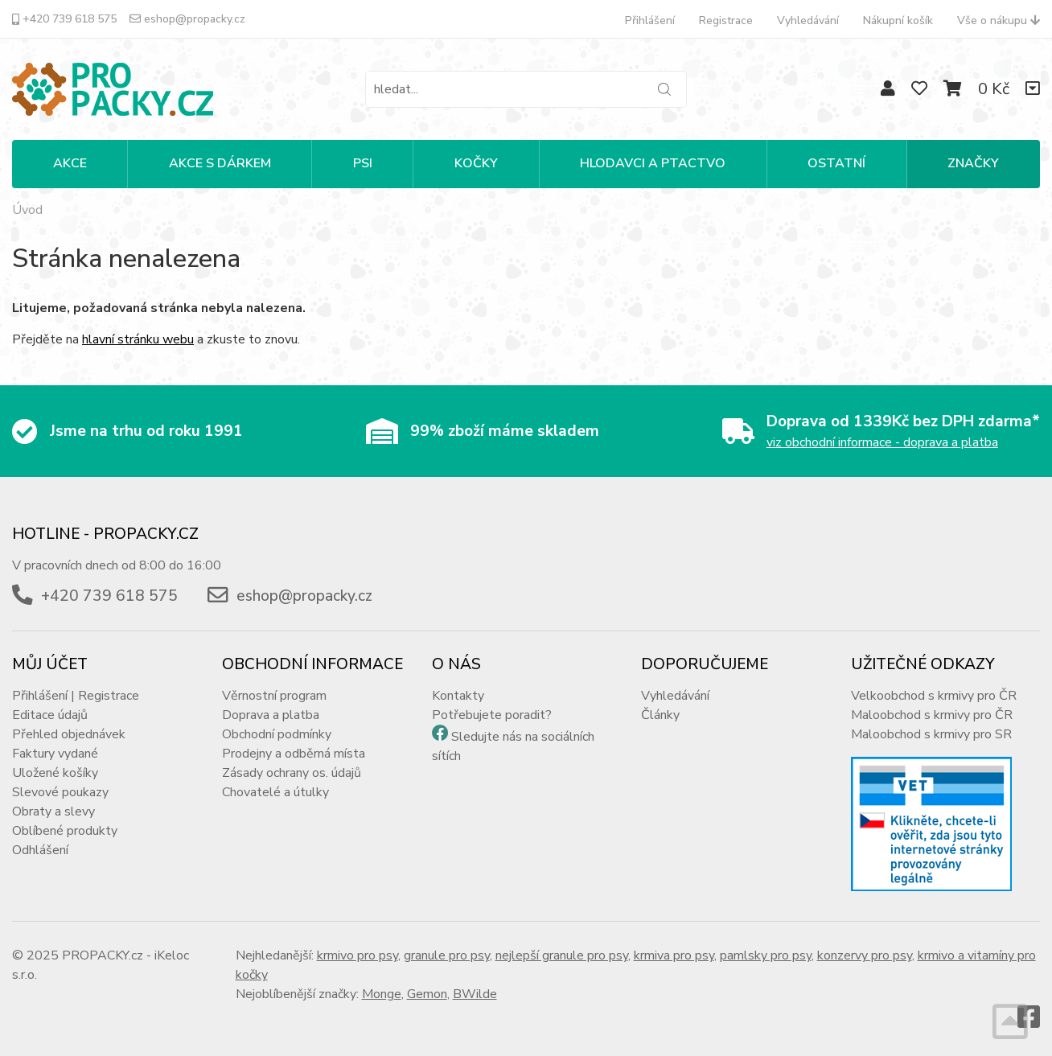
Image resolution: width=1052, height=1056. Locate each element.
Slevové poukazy (60, 792)
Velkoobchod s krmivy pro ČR (934, 696)
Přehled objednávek (68, 734)
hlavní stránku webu (138, 339)
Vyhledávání (808, 20)
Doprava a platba (270, 715)
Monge (381, 994)
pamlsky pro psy (766, 955)
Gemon (427, 994)
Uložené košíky (55, 773)
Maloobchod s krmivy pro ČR (932, 715)
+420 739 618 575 (64, 19)
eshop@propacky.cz (187, 19)
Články (660, 715)
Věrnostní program (274, 696)
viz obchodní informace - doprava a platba (882, 442)
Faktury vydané (55, 753)
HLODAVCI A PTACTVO (652, 163)
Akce (70, 163)
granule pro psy (447, 955)
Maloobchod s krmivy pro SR (931, 734)
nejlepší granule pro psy (561, 955)
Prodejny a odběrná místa (293, 753)
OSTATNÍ (836, 163)
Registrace (726, 20)
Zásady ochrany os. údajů (291, 773)
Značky (973, 163)
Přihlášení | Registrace (75, 696)
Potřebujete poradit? (492, 715)
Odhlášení (40, 850)
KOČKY (476, 163)
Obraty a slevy (53, 811)
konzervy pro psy (864, 955)
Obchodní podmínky (276, 734)
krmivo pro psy (357, 955)
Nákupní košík (898, 20)
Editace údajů (50, 715)
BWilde (475, 994)
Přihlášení (650, 20)
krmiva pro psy (674, 955)
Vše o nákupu (998, 20)
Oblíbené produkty (64, 831)
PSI (362, 163)
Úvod (27, 210)
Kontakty (458, 696)
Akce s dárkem (220, 163)
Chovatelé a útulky (275, 792)
